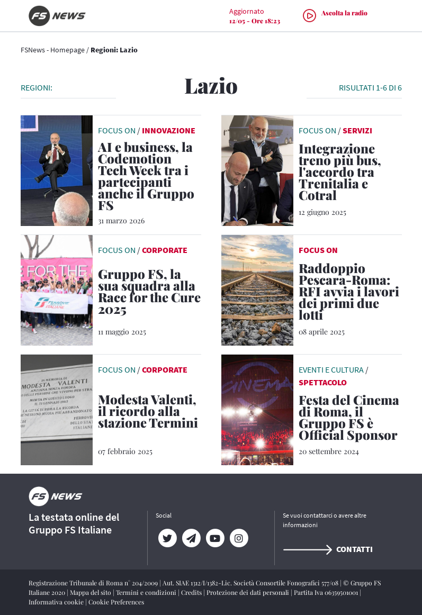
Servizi (357, 130)
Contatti (328, 549)
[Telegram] (191, 538)
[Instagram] (239, 538)
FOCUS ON (318, 250)
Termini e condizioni (147, 592)
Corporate (164, 250)
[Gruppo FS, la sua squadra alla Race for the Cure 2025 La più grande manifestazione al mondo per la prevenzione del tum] (149, 293)
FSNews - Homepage (53, 50)
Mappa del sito (91, 592)
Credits (192, 592)
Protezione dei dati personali (248, 592)
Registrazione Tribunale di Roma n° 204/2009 (94, 582)
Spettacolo (323, 382)
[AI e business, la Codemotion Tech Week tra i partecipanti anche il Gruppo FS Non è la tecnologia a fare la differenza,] (149, 178)
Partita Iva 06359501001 (327, 592)
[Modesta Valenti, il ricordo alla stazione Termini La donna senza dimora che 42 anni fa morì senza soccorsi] (149, 412)
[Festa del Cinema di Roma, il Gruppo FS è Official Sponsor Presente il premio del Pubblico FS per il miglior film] (350, 419)
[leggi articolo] (57, 169)
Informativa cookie (57, 602)
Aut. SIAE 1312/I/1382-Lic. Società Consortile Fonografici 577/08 (251, 582)
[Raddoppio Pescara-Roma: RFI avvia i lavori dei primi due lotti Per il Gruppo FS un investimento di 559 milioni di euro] (350, 293)
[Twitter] (167, 538)
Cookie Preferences (116, 602)
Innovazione (168, 130)
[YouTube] (215, 538)
